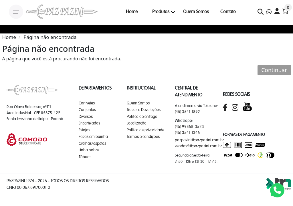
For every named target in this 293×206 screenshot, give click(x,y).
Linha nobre (89, 150)
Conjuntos (87, 109)
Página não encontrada (49, 37)
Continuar (274, 70)
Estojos (84, 130)
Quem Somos (196, 11)
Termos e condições (143, 136)
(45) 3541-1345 (187, 132)
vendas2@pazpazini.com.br (198, 146)
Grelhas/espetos (92, 143)
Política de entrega (142, 116)
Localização (136, 123)
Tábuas (85, 156)
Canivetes (87, 103)
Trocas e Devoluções (144, 109)
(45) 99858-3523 (189, 126)
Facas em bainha (93, 136)
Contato (228, 11)
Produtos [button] (160, 11)
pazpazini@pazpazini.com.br (199, 140)
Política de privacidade (145, 130)
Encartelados (89, 123)
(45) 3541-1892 (187, 111)
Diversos (86, 116)
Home (132, 11)
